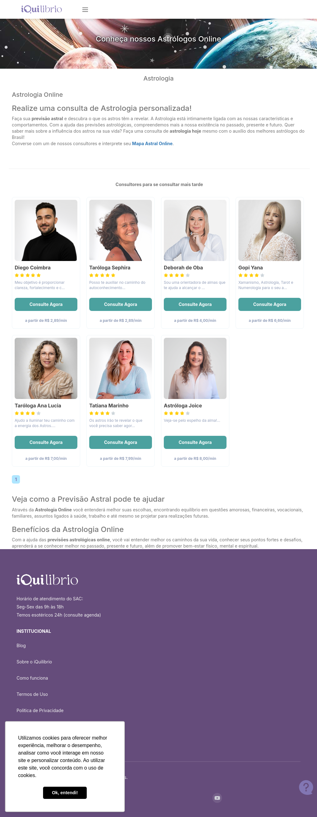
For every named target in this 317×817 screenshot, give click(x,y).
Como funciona (32, 678)
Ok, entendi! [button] (65, 792)
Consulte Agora (45, 304)
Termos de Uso (32, 694)
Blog (21, 645)
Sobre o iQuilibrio (34, 661)
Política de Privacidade (40, 710)
